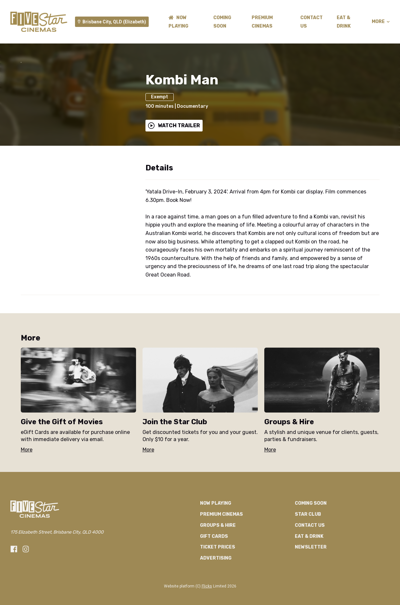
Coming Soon (311, 543)
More (381, 21)
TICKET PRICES (217, 587)
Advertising (215, 598)
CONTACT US (310, 565)
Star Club (308, 554)
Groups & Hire (218, 565)
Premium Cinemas (221, 554)
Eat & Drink (309, 576)
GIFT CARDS (214, 576)
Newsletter (311, 587)
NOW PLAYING (215, 543)
